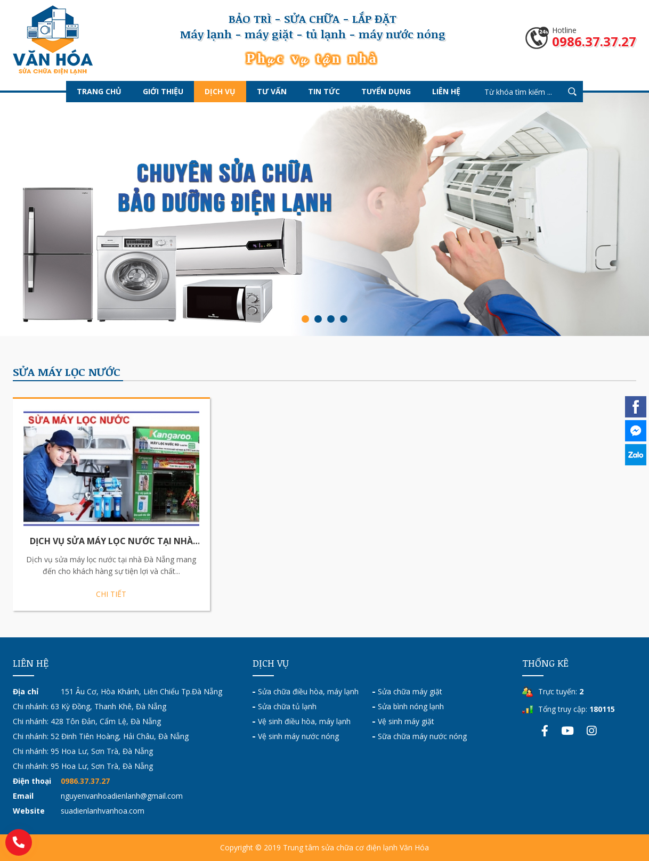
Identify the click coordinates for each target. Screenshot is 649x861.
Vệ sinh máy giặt (406, 721)
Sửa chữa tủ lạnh (287, 706)
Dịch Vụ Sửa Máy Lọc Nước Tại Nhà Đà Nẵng (111, 541)
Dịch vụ (220, 91)
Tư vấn (272, 91)
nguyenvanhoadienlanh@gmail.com (122, 796)
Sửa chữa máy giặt (410, 691)
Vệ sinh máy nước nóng (298, 736)
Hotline (594, 38)
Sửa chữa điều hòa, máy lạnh (308, 691)
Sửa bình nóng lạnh (411, 706)
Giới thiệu (163, 91)
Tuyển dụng (386, 91)
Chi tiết (111, 594)
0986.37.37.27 (85, 781)
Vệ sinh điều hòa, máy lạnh (304, 721)
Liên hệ (446, 91)
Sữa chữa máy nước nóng (422, 736)
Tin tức (324, 91)
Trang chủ (99, 91)
